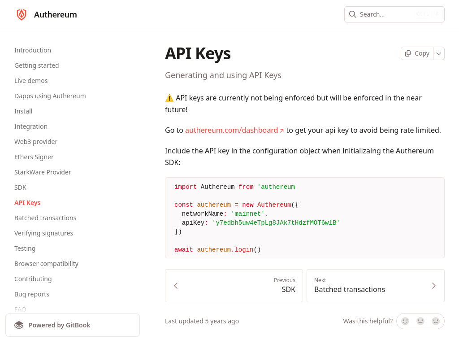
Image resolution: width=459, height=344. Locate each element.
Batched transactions (45, 217)
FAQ (20, 309)
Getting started (36, 65)
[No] (436, 321)
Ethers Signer (34, 156)
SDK (20, 187)
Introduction (32, 50)
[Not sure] (420, 321)
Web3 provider (35, 141)
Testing (24, 248)
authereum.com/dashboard (233, 130)
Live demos (31, 80)
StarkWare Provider (42, 172)
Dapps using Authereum (50, 95)
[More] (439, 53)
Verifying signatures (43, 233)
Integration (31, 126)
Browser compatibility (46, 263)
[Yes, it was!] (405, 321)
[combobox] (385, 14)
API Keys (27, 202)
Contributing (33, 278)
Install (23, 111)
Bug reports (31, 294)
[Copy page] (417, 53)
